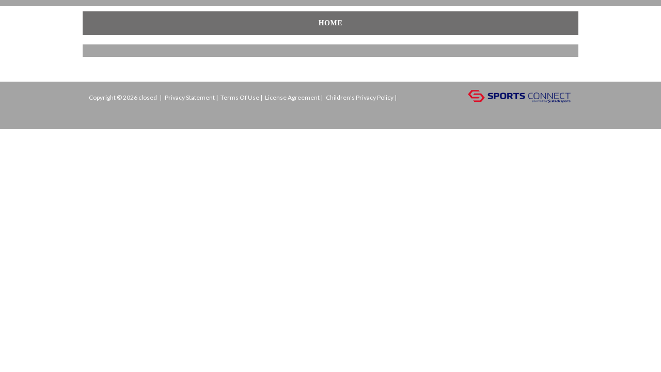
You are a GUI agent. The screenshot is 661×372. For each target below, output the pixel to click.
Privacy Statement (190, 97)
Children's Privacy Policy (360, 97)
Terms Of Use (240, 97)
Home (105, 23)
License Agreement (292, 97)
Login (105, 113)
